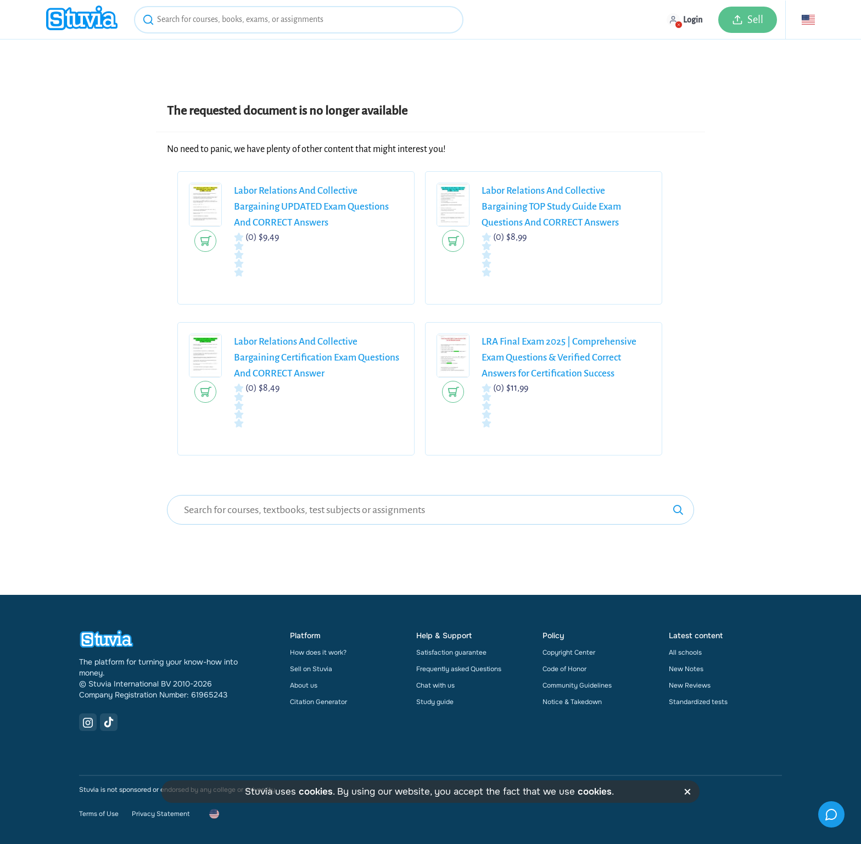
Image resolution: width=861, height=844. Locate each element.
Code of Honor (564, 669)
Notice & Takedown (572, 701)
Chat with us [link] (435, 685)
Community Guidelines (577, 685)
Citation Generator (318, 701)
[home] (82, 19)
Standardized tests (698, 701)
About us (303, 685)
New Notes (686, 669)
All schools (685, 652)
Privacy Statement (160, 813)
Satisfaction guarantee (451, 652)
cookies (316, 791)
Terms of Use (99, 813)
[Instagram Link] (88, 722)
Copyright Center (569, 652)
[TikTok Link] (109, 722)
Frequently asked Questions (458, 669)
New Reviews (690, 685)
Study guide (435, 701)
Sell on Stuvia (311, 669)
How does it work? (318, 652)
